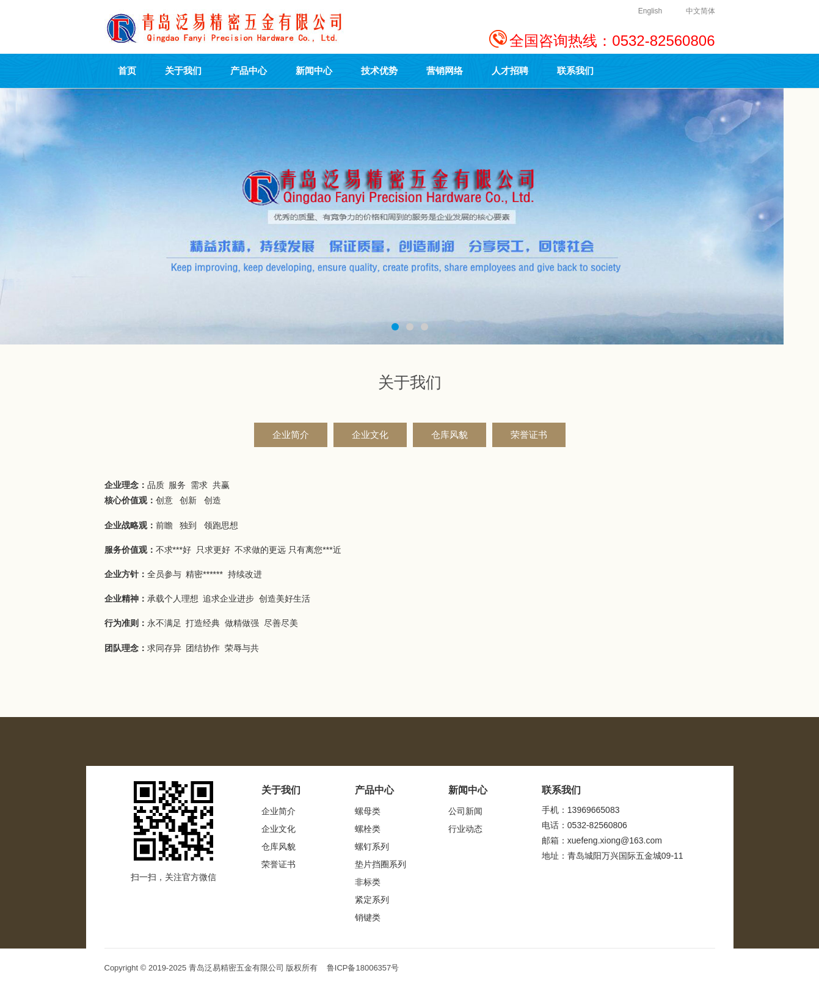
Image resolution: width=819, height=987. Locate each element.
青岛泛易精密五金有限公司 (236, 967)
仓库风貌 (449, 434)
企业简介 (290, 434)
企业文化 (370, 434)
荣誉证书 (529, 434)
